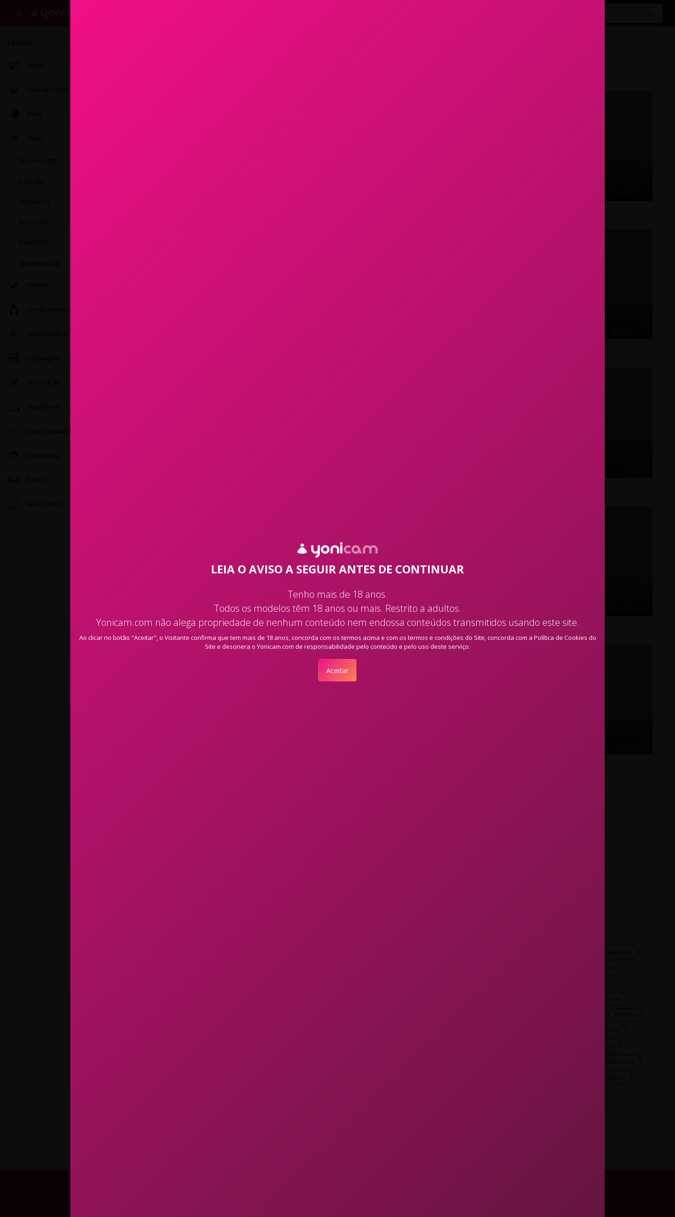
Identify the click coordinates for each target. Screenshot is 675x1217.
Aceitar (337, 670)
